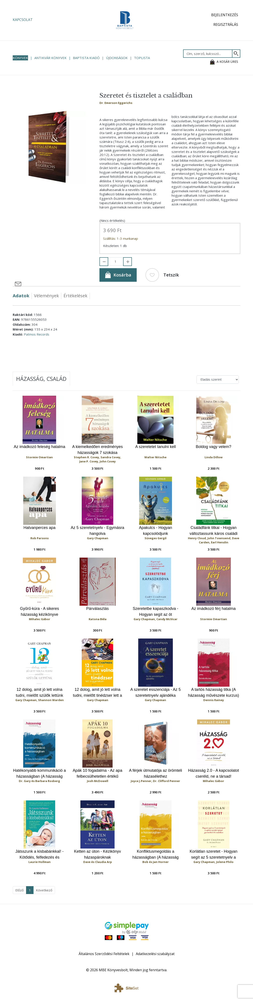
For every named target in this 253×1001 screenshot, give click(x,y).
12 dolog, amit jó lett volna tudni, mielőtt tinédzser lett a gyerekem (97, 692)
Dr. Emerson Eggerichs (115, 103)
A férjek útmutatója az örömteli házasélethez (155, 773)
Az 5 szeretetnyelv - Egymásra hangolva (97, 530)
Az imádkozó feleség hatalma (39, 446)
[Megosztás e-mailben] (18, 284)
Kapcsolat (23, 19)
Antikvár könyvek (50, 58)
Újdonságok (117, 58)
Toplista (142, 58)
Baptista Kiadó (86, 58)
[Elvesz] (103, 261)
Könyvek (20, 58)
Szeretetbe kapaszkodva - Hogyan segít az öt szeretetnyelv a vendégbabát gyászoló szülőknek (155, 611)
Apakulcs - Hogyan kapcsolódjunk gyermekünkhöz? (155, 530)
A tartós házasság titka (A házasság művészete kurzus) (213, 692)
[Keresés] (236, 53)
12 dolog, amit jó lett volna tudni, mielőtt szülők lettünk (39, 692)
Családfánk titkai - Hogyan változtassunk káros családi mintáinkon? (213, 530)
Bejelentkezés (224, 14)
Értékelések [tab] (75, 296)
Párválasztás (97, 608)
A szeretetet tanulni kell (155, 446)
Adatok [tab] (21, 296)
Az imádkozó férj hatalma (213, 608)
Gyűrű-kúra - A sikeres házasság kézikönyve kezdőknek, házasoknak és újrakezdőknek (39, 611)
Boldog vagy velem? (213, 446)
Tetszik (162, 275)
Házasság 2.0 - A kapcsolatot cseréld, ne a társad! (213, 773)
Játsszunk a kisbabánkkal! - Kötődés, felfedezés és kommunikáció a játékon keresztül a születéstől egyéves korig (39, 854)
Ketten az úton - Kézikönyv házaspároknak (97, 854)
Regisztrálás (225, 24)
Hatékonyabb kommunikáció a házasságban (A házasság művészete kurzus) (39, 773)
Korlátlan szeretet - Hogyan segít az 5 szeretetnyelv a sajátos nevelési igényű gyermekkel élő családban (213, 854)
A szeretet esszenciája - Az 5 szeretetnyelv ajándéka (155, 692)
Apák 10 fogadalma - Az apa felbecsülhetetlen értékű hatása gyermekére (97, 773)
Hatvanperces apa (39, 527)
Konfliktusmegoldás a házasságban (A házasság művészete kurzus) (155, 854)
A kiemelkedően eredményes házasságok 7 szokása (97, 449)
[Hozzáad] (127, 261)
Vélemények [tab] (46, 296)
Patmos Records (36, 334)
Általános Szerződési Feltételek (104, 953)
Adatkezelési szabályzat (155, 953)
